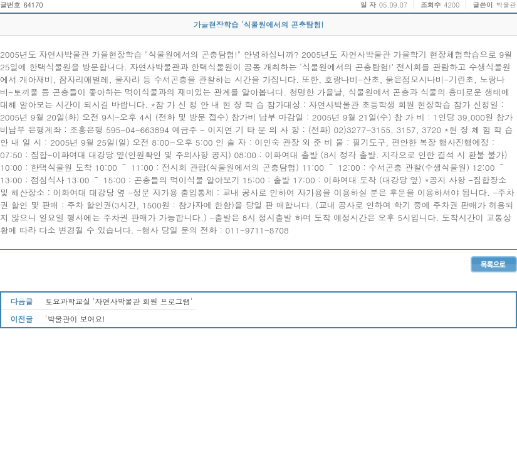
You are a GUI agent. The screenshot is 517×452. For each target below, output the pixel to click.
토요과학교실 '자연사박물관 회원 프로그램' (118, 301)
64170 (33, 4)
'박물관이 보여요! (75, 318)
